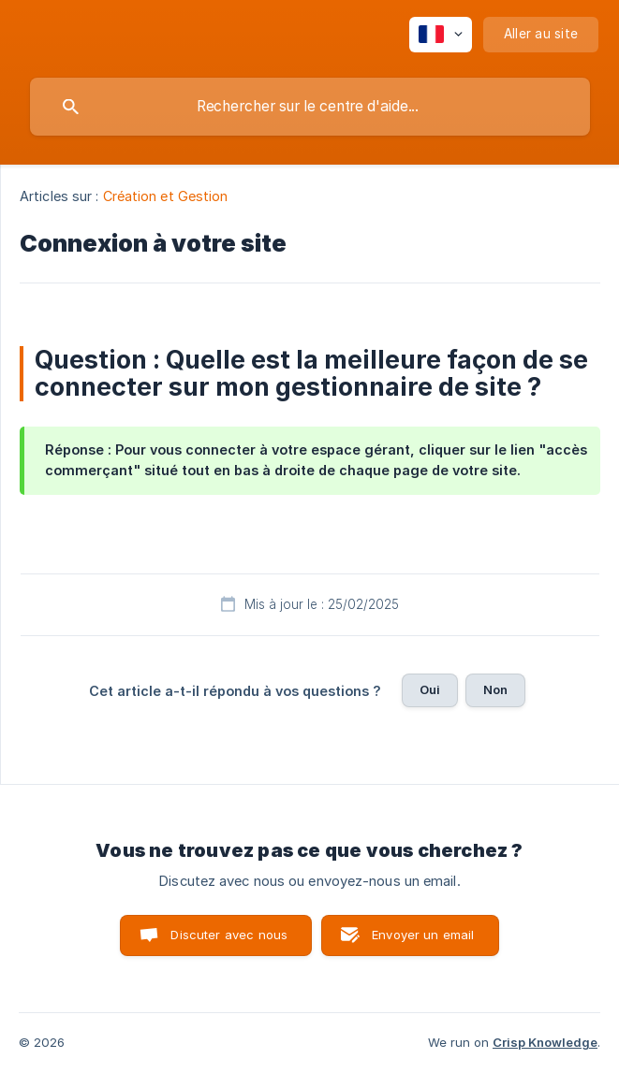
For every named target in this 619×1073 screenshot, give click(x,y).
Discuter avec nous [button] (228, 934)
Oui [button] (430, 689)
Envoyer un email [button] (423, 934)
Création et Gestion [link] (165, 196)
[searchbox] (310, 107)
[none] (440, 34)
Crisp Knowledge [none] (545, 1042)
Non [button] (495, 689)
